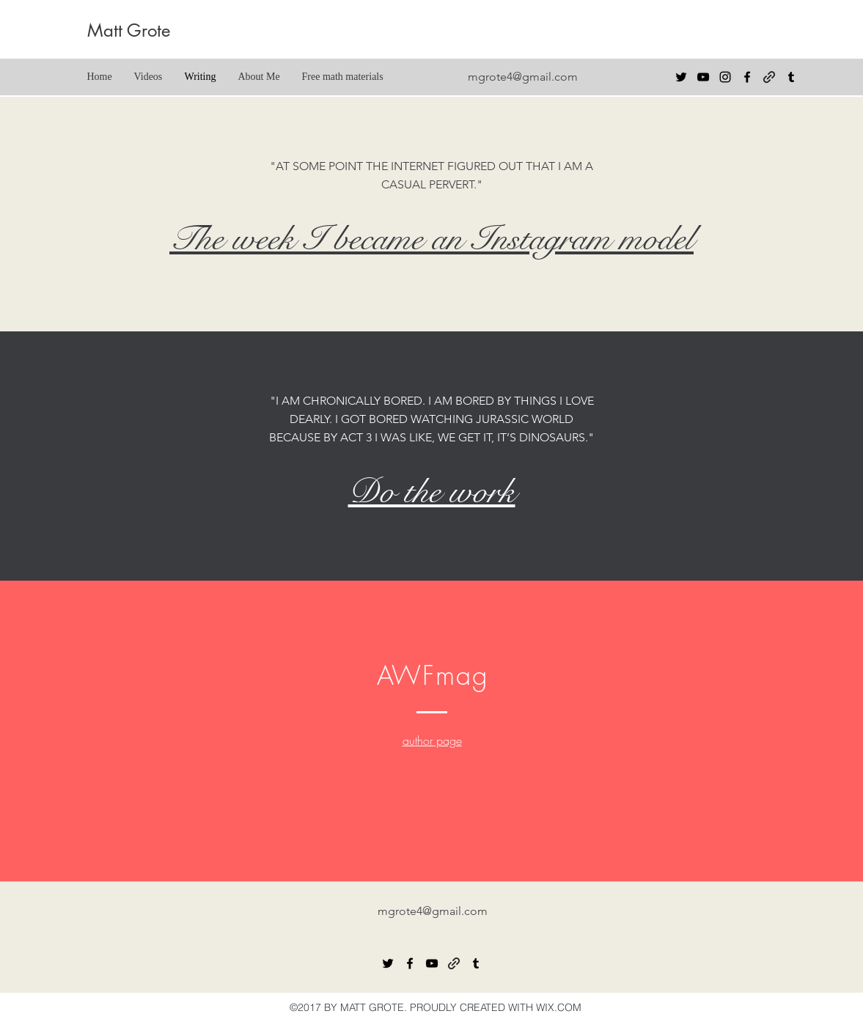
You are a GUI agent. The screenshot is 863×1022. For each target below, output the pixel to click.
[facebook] (747, 77)
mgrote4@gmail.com (523, 77)
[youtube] (703, 77)
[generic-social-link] (769, 77)
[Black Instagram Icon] (725, 77)
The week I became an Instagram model (431, 239)
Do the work (431, 492)
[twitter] (681, 77)
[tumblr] (791, 77)
